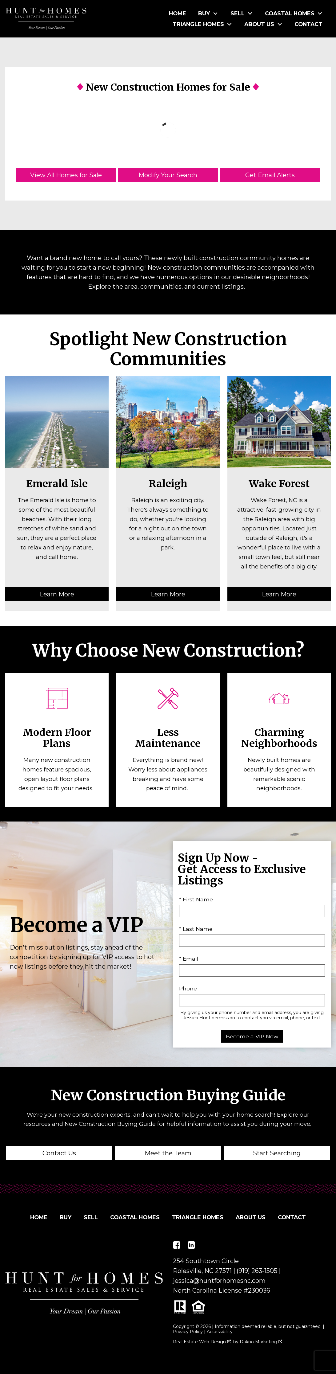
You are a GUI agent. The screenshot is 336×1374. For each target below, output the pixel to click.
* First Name (196, 899)
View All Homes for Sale (66, 175)
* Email (188, 958)
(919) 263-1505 (257, 1270)
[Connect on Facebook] (176, 1245)
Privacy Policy (188, 1331)
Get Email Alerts (270, 175)
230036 (259, 1290)
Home (177, 13)
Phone (188, 988)
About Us (251, 1217)
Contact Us (59, 1153)
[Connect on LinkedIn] (191, 1245)
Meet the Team (168, 1153)
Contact (308, 24)
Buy (65, 1217)
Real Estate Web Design (202, 1342)
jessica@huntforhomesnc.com (219, 1280)
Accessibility (220, 1331)
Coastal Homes (135, 1217)
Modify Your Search (167, 175)
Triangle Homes (197, 1217)
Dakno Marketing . (261, 1342)
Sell (91, 1217)
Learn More (57, 594)
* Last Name (196, 929)
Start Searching (277, 1153)
